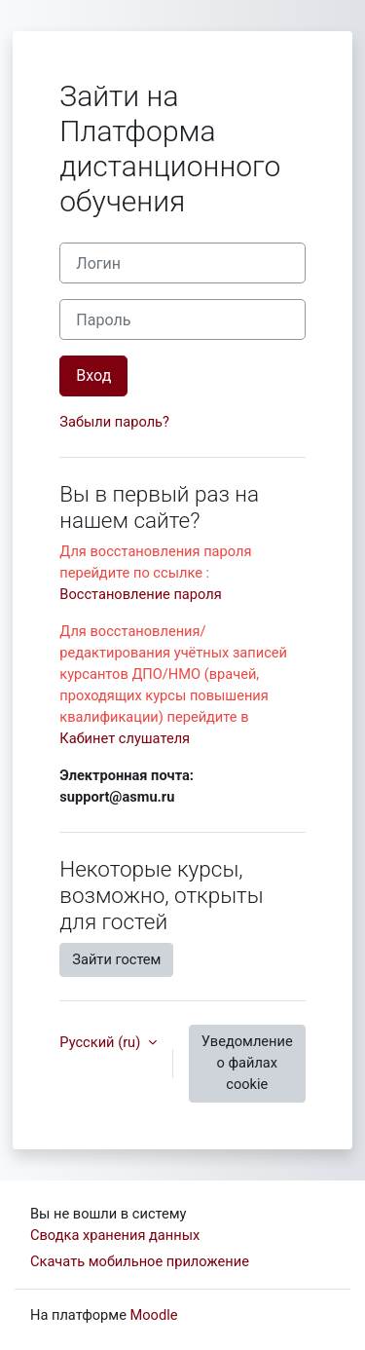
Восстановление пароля (140, 594)
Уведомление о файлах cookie (247, 1062)
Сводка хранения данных (115, 1235)
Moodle (154, 1315)
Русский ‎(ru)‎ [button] (101, 1042)
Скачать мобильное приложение (139, 1261)
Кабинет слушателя (124, 738)
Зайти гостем (116, 959)
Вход (93, 375)
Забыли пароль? (114, 422)
